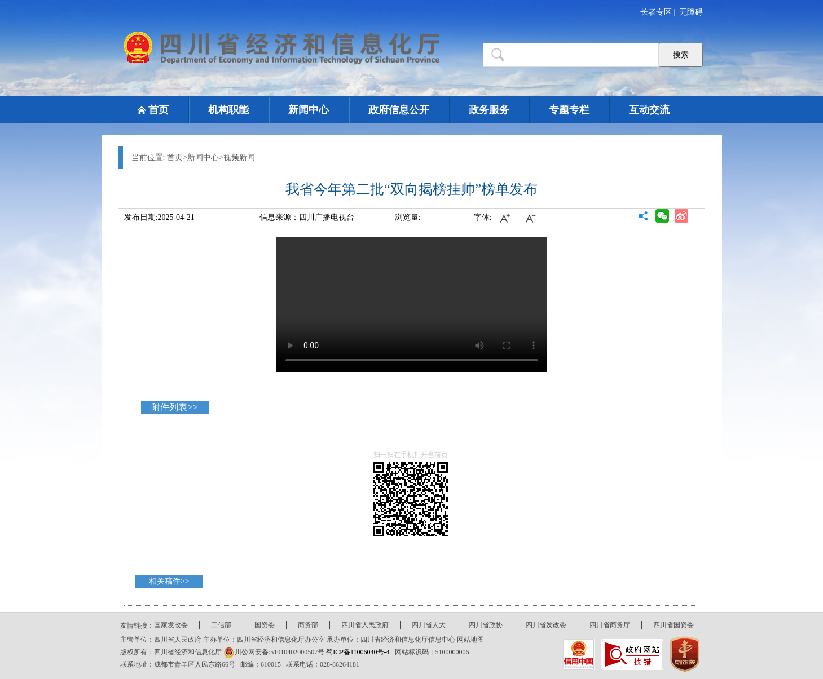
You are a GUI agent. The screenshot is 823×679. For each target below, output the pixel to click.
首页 (158, 110)
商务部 (308, 625)
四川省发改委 (546, 625)
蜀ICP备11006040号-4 (358, 652)
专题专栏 (569, 110)
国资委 (264, 625)
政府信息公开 (398, 110)
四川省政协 (486, 625)
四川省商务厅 (609, 625)
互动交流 (649, 110)
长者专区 (656, 12)
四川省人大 (429, 625)
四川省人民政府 (365, 625)
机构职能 (228, 110)
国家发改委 (171, 625)
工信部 (221, 625)
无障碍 (691, 12)
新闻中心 (308, 110)
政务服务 (489, 110)
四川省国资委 (673, 625)
